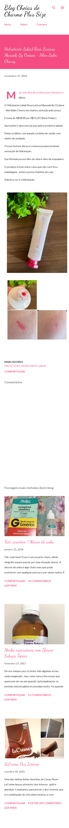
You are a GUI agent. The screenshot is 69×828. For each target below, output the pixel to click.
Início (7, 24)
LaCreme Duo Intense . (23, 764)
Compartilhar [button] (14, 371)
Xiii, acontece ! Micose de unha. (29, 542)
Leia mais (10, 585)
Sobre (23, 24)
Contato (42, 24)
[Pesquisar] (54, 6)
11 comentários (39, 694)
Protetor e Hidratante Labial (25, 365)
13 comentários (39, 580)
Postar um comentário (45, 803)
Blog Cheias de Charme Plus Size (25, 11)
